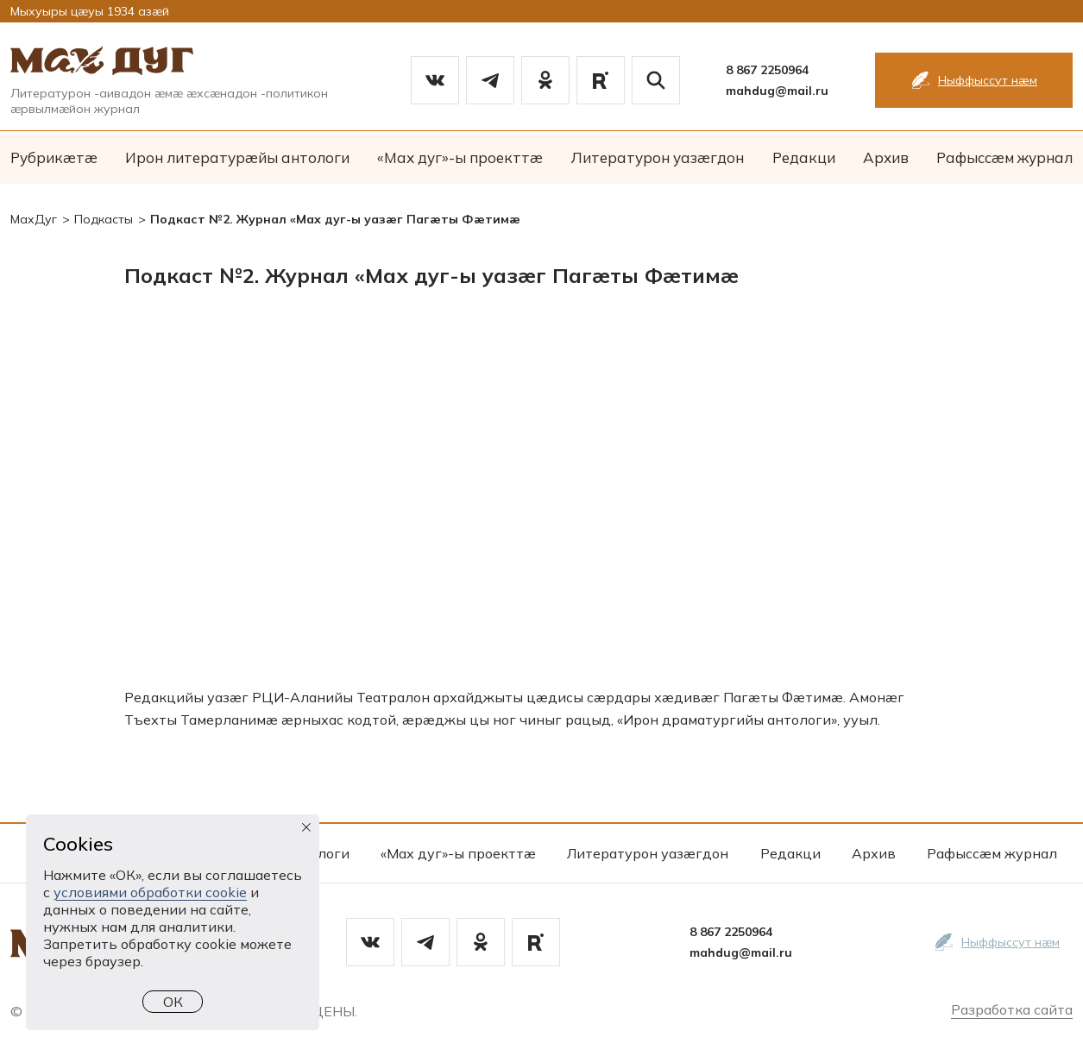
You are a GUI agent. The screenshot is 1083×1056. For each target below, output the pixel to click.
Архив (886, 157)
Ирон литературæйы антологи (237, 157)
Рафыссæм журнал (1004, 157)
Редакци (803, 157)
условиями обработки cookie (150, 892)
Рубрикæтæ (54, 157)
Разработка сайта (1012, 1009)
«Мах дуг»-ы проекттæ (460, 157)
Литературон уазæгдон (657, 157)
